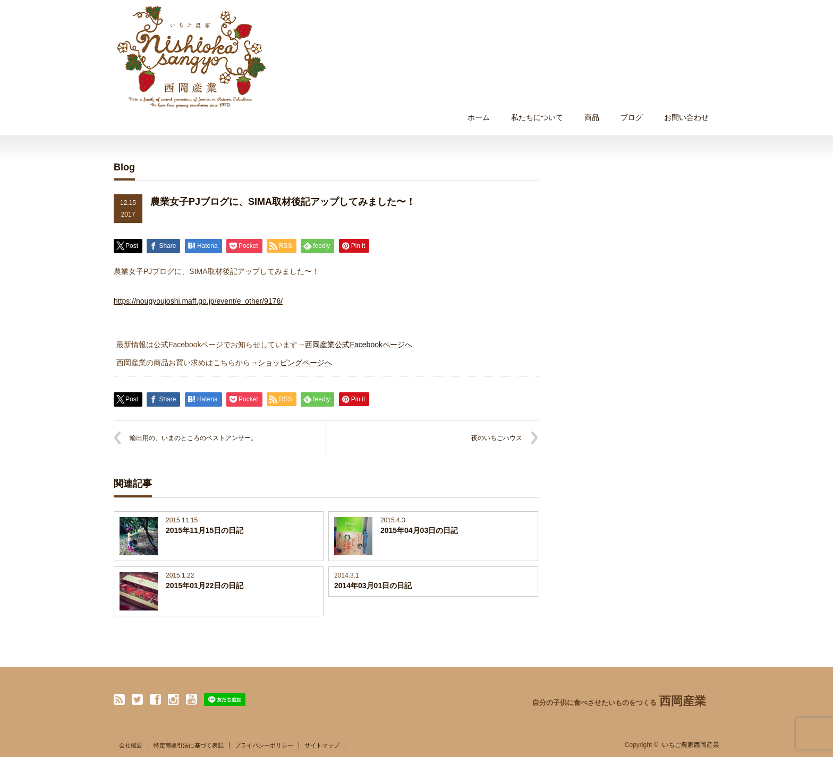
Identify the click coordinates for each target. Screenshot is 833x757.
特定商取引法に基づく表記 (189, 745)
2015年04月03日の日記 (419, 530)
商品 (591, 117)
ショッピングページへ (295, 362)
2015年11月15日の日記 (204, 530)
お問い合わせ (686, 117)
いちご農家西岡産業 (690, 745)
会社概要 (130, 745)
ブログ (631, 117)
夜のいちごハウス (496, 438)
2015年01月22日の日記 (204, 585)
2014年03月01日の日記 (373, 585)
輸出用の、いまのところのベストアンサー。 (193, 438)
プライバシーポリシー (264, 745)
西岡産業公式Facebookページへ (358, 344)
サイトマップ (321, 745)
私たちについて (537, 117)
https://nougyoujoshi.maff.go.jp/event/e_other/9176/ (198, 301)
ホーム (479, 117)
